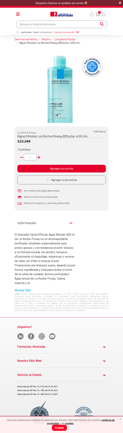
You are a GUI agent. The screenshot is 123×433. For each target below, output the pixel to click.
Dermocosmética (26, 39)
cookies (69, 423)
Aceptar (59, 427)
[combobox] (61, 24)
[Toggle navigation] (18, 14)
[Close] (120, 419)
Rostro (46, 39)
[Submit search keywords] (102, 24)
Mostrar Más (23, 290)
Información (45, 223)
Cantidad (24, 149)
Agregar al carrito (61, 168)
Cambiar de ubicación (66, 32)
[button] (92, 14)
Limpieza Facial (65, 39)
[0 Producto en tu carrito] (97, 14)
